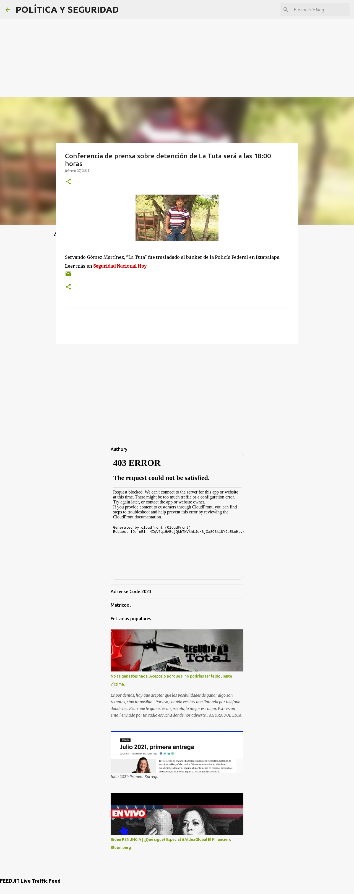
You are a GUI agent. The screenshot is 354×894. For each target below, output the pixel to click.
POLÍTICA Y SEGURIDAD (67, 9)
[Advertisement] (177, 38)
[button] (68, 182)
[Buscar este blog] (320, 9)
